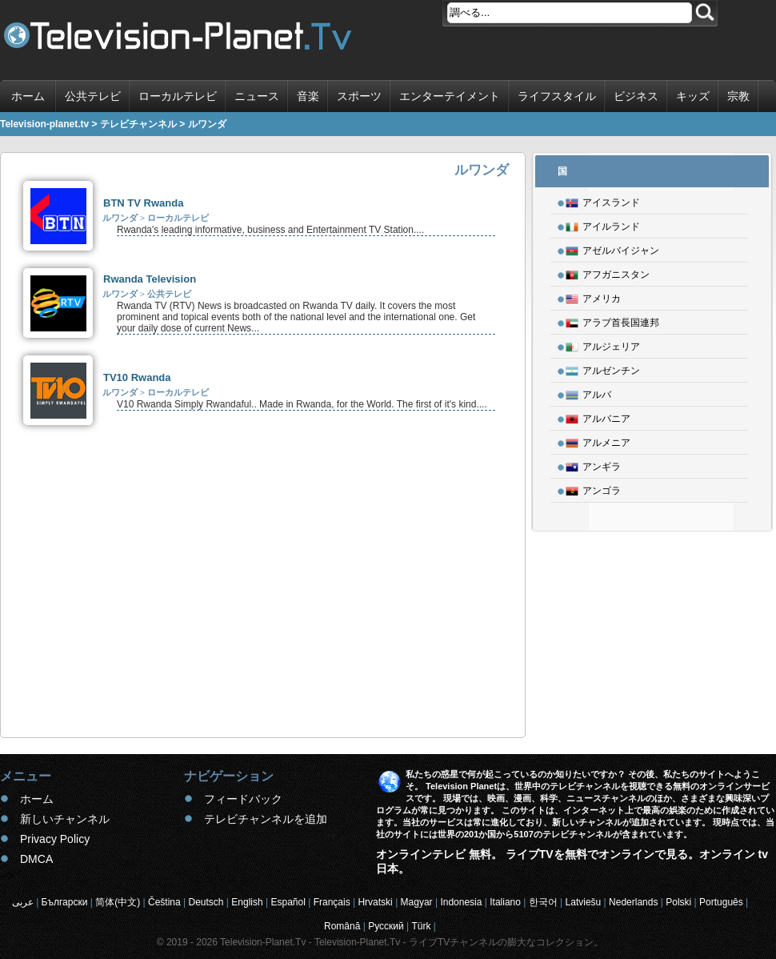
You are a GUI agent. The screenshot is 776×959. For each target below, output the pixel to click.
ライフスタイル (557, 96)
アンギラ (593, 464)
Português (721, 902)
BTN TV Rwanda (143, 203)
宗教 (738, 96)
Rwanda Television (149, 279)
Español (287, 902)
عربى (23, 902)
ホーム (28, 96)
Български (65, 902)
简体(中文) (117, 902)
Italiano (505, 902)
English (246, 902)
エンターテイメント (449, 96)
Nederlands (633, 902)
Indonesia (461, 902)
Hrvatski (375, 902)
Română (342, 926)
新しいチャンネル (65, 819)
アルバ (588, 392)
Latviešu (584, 902)
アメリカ (593, 296)
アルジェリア (603, 344)
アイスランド (603, 200)
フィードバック (243, 798)
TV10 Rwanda (137, 377)
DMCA (36, 859)
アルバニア (598, 416)
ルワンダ (120, 218)
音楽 (308, 96)
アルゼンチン (603, 368)
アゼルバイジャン (612, 248)
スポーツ (359, 96)
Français (332, 902)
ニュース (256, 96)
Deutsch (205, 902)
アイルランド (603, 224)
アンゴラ (593, 488)
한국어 (543, 902)
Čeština (164, 902)
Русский (386, 926)
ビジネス (636, 96)
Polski (678, 902)
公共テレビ (93, 96)
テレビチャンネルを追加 (265, 819)
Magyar (417, 902)
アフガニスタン (608, 272)
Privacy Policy (55, 839)
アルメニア (598, 440)
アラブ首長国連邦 (612, 320)
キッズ (693, 96)
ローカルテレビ (177, 96)
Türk (421, 926)
